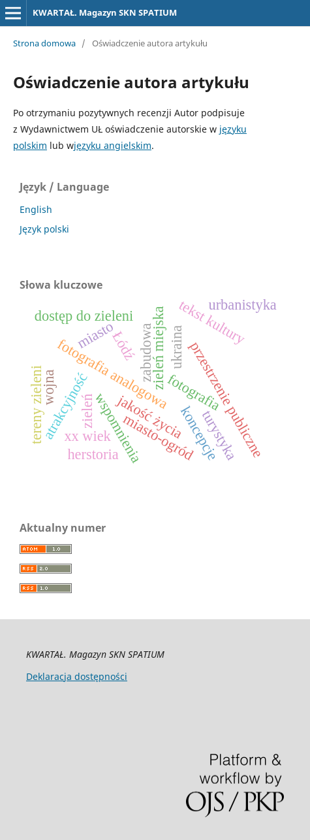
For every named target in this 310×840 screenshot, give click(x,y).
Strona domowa (44, 43)
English (36, 209)
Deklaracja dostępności (76, 676)
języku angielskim (112, 145)
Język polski (44, 229)
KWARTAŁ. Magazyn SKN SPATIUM (105, 12)
